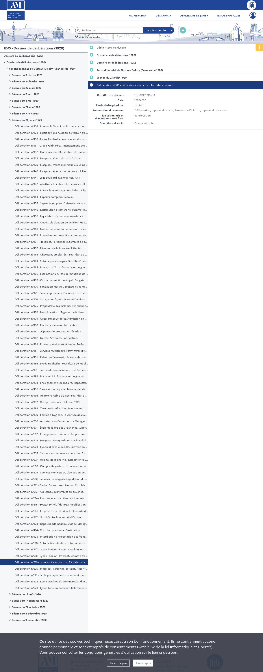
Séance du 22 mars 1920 (26, 88)
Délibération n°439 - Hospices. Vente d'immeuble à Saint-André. (51, 164)
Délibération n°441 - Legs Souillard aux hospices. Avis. (47, 177)
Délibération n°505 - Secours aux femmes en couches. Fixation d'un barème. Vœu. (51, 453)
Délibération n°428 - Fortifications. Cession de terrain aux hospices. (51, 132)
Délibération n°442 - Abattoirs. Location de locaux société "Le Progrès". (51, 184)
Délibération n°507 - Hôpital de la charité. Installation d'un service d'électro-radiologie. (51, 459)
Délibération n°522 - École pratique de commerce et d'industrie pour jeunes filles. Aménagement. (51, 581)
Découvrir (163, 15)
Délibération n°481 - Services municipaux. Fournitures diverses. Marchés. (51, 350)
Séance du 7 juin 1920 (25, 113)
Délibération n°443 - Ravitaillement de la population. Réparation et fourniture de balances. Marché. (51, 190)
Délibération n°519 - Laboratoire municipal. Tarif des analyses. (51, 562)
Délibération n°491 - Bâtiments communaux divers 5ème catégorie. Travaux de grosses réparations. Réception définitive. (51, 370)
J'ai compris (143, 663)
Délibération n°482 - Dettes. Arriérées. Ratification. (46, 338)
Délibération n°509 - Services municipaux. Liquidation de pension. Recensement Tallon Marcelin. (51, 472)
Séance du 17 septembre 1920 (30, 600)
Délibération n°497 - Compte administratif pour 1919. (47, 402)
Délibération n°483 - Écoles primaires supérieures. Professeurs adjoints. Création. (51, 344)
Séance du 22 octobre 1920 (28, 607)
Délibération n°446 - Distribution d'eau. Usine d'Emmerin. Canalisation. (51, 209)
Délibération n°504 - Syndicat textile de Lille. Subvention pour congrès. (51, 447)
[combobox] (158, 30)
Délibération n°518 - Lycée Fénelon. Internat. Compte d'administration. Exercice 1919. (51, 556)
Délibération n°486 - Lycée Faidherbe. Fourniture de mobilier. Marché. (51, 363)
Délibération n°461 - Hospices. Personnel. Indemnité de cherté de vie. (51, 241)
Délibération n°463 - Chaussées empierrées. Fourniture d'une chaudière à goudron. (51, 254)
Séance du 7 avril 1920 (25, 94)
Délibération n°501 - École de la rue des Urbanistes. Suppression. (51, 427)
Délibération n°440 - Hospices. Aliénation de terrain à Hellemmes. (51, 171)
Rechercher (137, 15)
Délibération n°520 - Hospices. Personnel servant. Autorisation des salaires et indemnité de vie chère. (51, 568)
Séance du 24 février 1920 (28, 81)
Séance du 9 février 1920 (27, 75)
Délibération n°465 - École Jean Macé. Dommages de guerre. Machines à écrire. (51, 267)
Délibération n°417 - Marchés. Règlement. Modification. (49, 517)
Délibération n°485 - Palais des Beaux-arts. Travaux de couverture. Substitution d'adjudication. (51, 357)
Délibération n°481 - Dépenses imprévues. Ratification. (48, 331)
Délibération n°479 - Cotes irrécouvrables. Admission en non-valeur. (51, 318)
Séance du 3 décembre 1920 (29, 613)
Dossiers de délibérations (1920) (23, 56)
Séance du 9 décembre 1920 (29, 620)
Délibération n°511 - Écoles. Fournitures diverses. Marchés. (50, 485)
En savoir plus (118, 663)
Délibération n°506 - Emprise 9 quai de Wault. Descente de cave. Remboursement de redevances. (51, 511)
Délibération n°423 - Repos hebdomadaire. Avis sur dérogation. (51, 523)
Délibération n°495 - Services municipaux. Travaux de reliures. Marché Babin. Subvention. (51, 389)
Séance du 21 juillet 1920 (27, 120)
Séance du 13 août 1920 (26, 594)
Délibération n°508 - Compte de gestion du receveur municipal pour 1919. (51, 466)
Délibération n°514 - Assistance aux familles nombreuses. (49, 498)
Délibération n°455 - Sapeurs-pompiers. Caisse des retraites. (51, 203)
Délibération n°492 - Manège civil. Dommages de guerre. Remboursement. (51, 376)
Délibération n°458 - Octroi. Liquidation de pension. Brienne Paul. (51, 229)
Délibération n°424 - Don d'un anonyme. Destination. (48, 530)
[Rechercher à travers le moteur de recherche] (111, 30)
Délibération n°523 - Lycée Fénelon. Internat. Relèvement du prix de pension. (51, 588)
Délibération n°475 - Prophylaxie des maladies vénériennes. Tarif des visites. (51, 306)
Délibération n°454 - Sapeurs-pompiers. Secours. (44, 197)
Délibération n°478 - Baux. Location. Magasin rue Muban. (49, 312)
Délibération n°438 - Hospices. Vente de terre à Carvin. (49, 158)
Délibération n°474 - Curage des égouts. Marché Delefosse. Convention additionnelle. (51, 299)
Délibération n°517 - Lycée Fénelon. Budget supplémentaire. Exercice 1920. (51, 549)
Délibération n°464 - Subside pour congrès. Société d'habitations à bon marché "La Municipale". (51, 261)
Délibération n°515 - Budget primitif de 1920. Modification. (50, 504)
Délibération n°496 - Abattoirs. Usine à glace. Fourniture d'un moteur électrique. (51, 395)
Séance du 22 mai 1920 (26, 107)
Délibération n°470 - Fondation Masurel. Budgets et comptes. (51, 286)
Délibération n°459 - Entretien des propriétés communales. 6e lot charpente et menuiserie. (51, 235)
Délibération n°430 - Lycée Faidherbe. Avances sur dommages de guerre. (51, 139)
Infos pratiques (228, 15)
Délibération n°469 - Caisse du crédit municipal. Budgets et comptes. (51, 280)
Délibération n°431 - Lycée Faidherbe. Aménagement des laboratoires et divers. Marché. (51, 145)
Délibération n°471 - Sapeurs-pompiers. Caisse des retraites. (51, 293)
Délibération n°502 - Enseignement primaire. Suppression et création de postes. (51, 434)
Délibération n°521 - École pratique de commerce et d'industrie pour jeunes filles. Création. (51, 575)
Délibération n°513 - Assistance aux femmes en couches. (49, 491)
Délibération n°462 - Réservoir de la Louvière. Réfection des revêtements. (51, 248)
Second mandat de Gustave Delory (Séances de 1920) (42, 68)
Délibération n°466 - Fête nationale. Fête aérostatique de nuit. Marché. (51, 273)
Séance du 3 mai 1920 (25, 100)
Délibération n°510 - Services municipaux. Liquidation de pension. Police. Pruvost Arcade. (51, 479)
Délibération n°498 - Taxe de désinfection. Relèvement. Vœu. (51, 408)
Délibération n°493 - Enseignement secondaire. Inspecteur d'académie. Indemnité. (51, 382)
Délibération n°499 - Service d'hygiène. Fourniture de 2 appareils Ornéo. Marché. (51, 414)
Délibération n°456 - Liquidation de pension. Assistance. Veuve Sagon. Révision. (51, 216)
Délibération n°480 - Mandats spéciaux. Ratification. (47, 325)
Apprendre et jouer (194, 15)
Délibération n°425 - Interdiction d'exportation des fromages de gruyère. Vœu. (51, 536)
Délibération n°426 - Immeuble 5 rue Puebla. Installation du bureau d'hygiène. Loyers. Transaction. (51, 126)
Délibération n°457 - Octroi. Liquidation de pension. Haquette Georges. (51, 222)
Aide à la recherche (89, 36)
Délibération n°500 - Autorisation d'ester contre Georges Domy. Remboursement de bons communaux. (51, 421)
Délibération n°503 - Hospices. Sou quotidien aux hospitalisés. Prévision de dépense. (51, 440)
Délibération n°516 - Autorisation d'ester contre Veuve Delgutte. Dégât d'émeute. (51, 543)
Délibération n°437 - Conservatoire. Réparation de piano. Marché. (51, 152)
